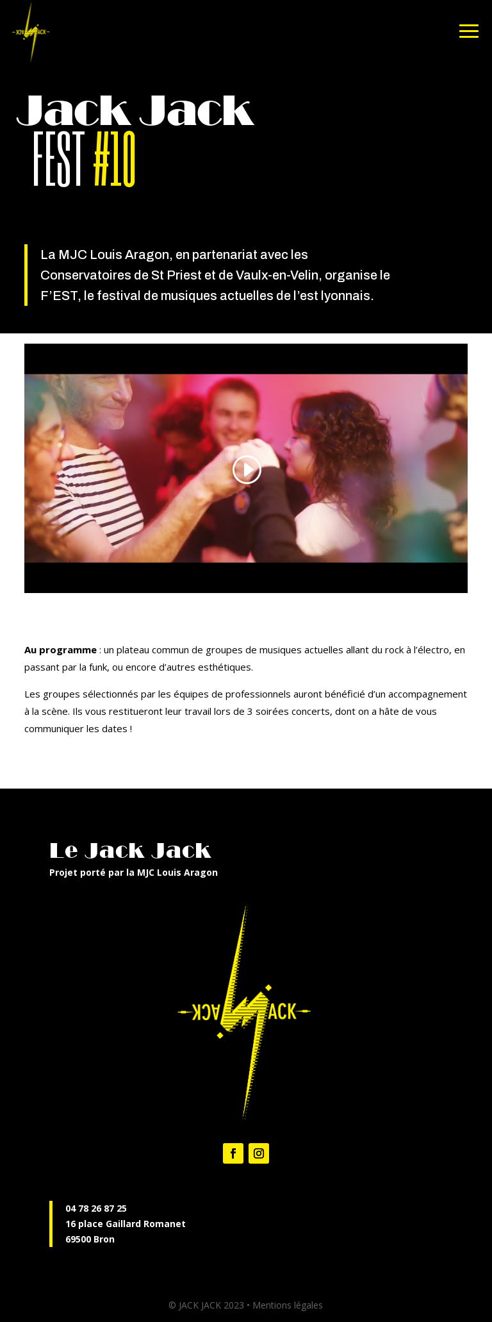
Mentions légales (287, 1305)
